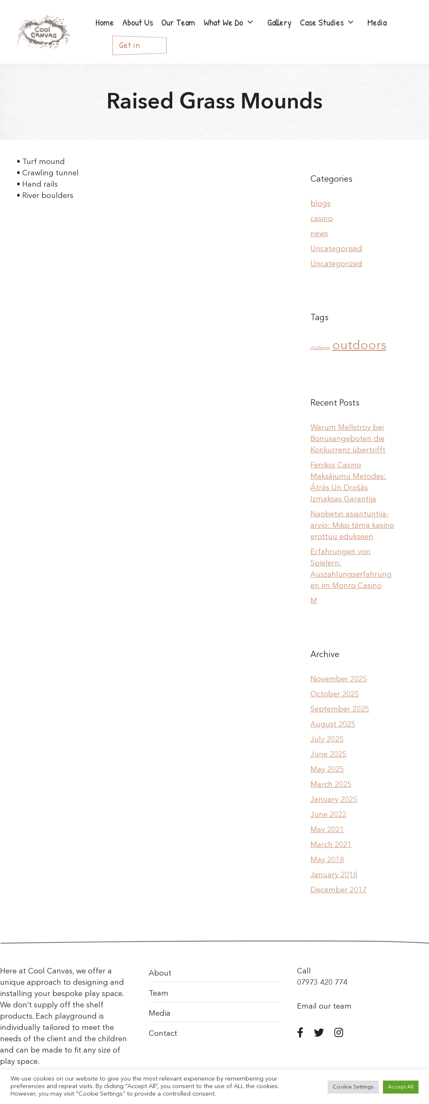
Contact (163, 1033)
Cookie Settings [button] (353, 1087)
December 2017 (338, 890)
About (160, 973)
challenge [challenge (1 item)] (320, 348)
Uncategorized (336, 264)
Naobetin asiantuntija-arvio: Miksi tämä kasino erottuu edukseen (352, 526)
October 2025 (334, 694)
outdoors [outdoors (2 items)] (359, 346)
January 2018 (333, 875)
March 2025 (330, 784)
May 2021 (327, 830)
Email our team (324, 1006)
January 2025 (333, 800)
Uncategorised (336, 249)
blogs (320, 204)
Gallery (279, 22)
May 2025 (327, 769)
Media (160, 1013)
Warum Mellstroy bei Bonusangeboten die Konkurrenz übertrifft (347, 439)
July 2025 (327, 739)
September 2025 (339, 709)
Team (158, 993)
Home (105, 22)
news (319, 234)
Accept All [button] (400, 1087)
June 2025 (328, 754)
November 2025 (338, 679)
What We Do (233, 22)
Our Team (178, 22)
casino (321, 219)
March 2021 (330, 845)
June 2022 (328, 815)
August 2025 (332, 724)
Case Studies (332, 22)
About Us (137, 22)
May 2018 (327, 860)
